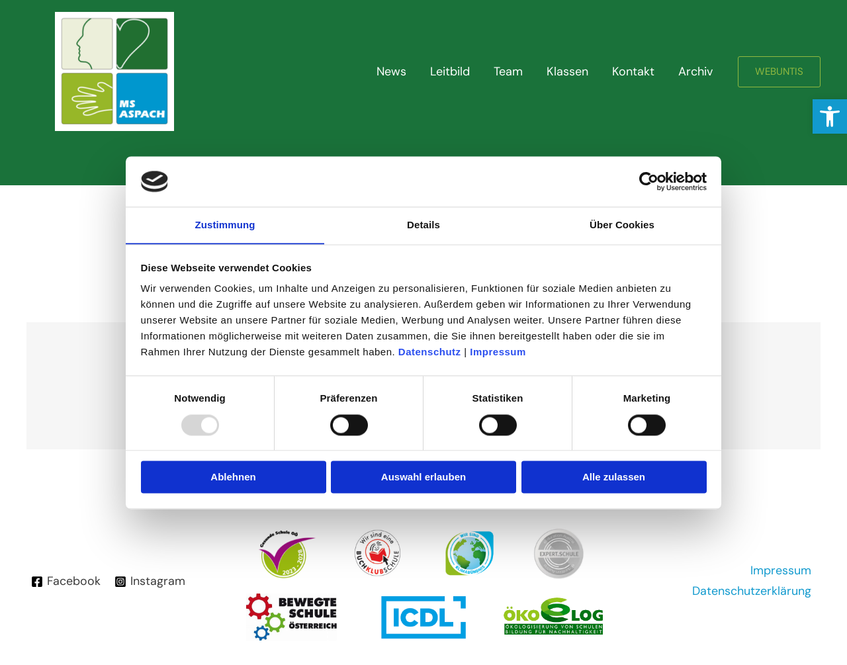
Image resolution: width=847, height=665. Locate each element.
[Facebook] (65, 582)
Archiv (695, 71)
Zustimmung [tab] (225, 224)
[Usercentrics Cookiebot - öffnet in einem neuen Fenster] (649, 181)
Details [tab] (423, 224)
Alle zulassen (613, 477)
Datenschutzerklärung (751, 591)
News (391, 71)
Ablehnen (232, 477)
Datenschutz (429, 352)
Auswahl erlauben (423, 477)
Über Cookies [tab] (622, 224)
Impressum (498, 352)
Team (508, 71)
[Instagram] (149, 582)
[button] (830, 116)
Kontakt (633, 71)
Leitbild (450, 71)
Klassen (567, 71)
